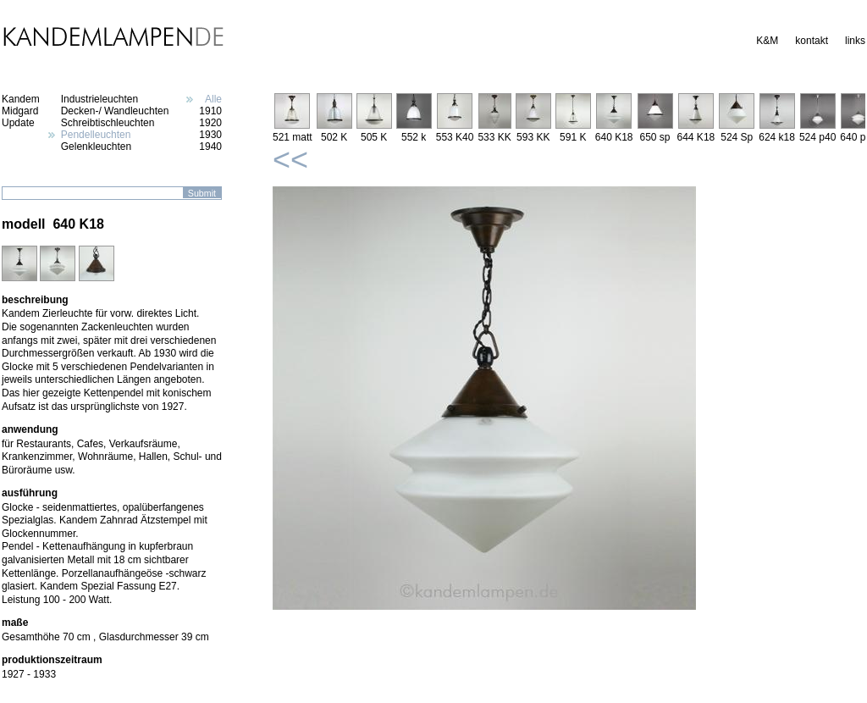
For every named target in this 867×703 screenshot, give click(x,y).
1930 (210, 135)
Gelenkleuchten (96, 146)
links (855, 41)
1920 (210, 123)
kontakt (811, 41)
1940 (210, 146)
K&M (767, 41)
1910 (210, 111)
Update (18, 123)
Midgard (20, 111)
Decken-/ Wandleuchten (115, 111)
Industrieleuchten (99, 99)
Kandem (21, 99)
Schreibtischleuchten (108, 123)
